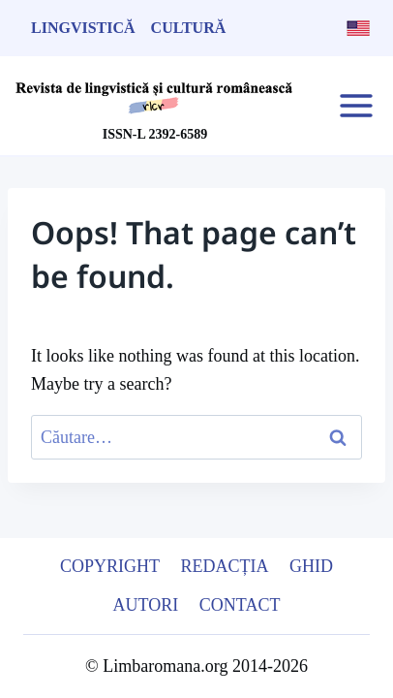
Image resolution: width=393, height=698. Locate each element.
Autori (146, 605)
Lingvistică (83, 27)
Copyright (110, 566)
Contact (240, 605)
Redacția (225, 566)
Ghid (311, 566)
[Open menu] (355, 105)
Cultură (189, 27)
